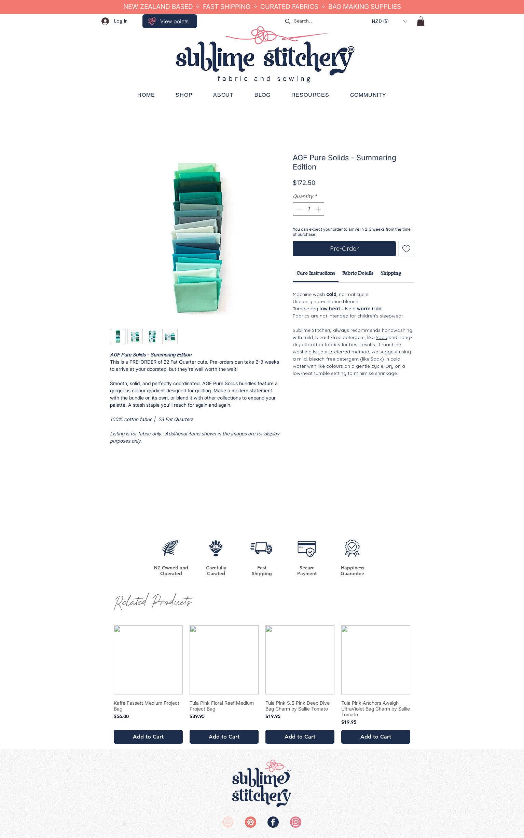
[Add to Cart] (148, 737)
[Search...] (323, 21)
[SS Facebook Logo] (273, 822)
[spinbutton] (308, 209)
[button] (389, 21)
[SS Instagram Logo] (295, 822)
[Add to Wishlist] (406, 248)
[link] (316, 273)
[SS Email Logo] (228, 822)
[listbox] (389, 21)
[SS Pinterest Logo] (250, 822)
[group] (262, 684)
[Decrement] (298, 209)
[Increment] (318, 209)
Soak (381, 337)
